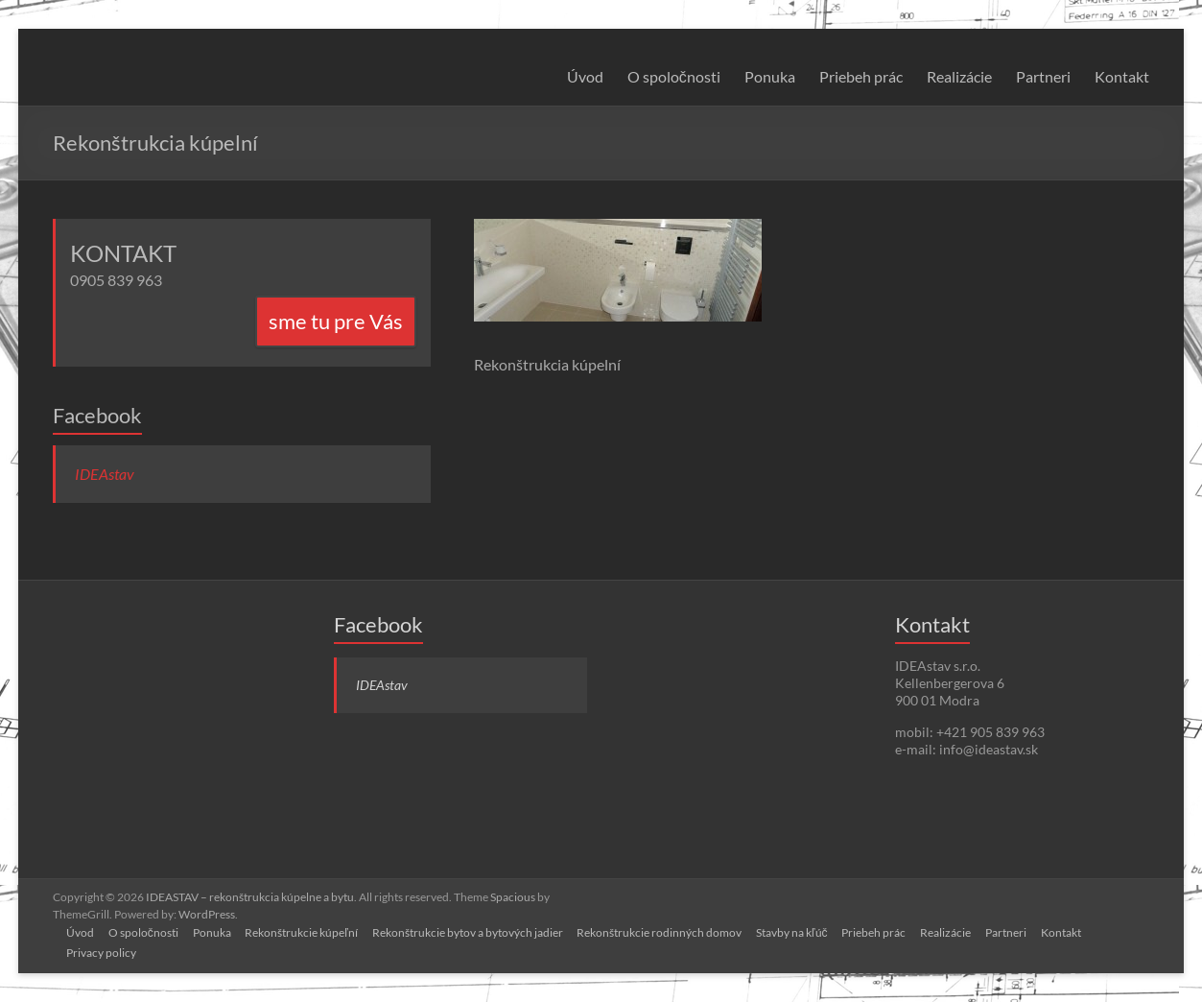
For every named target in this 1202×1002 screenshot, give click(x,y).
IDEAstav (104, 474)
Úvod (585, 76)
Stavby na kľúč (801, 931)
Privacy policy (103, 951)
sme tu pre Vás (336, 321)
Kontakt (1122, 76)
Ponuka (769, 76)
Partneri (1043, 76)
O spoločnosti (673, 76)
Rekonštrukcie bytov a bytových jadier (474, 931)
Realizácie (959, 76)
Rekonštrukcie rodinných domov (667, 931)
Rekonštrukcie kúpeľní (307, 931)
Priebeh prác (861, 76)
